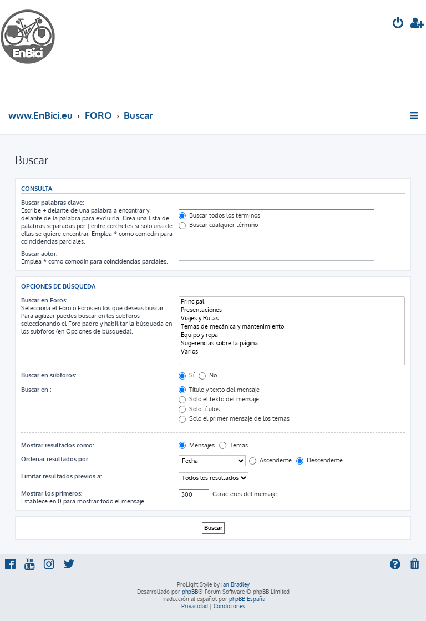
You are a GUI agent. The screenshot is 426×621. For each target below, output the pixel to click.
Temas (233, 445)
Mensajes (197, 445)
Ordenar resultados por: (55, 459)
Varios (292, 351)
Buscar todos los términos (219, 215)
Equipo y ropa (292, 335)
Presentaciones (292, 310)
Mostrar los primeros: (51, 493)
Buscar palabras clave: (52, 202)
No (208, 375)
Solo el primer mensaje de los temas (234, 418)
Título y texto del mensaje (219, 389)
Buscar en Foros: (44, 300)
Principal (292, 301)
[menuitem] (398, 24)
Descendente (319, 460)
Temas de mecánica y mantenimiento (292, 326)
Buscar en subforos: (48, 375)
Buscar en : (36, 389)
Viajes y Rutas (292, 318)
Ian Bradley (235, 584)
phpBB (190, 591)
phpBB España (247, 598)
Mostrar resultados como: (57, 445)
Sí (186, 375)
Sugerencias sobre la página (292, 343)
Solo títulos (199, 409)
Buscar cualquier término (218, 225)
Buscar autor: (39, 254)
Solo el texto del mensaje (219, 399)
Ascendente (270, 460)
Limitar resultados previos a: (61, 476)
